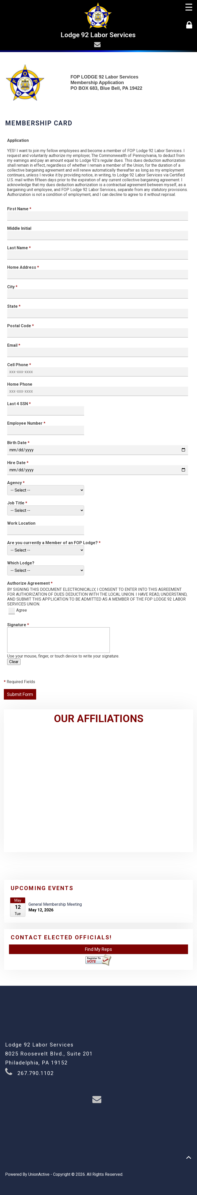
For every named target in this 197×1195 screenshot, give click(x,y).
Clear (13, 661)
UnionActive (39, 1174)
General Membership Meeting (55, 904)
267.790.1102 (35, 1073)
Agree (17, 610)
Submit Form (20, 694)
